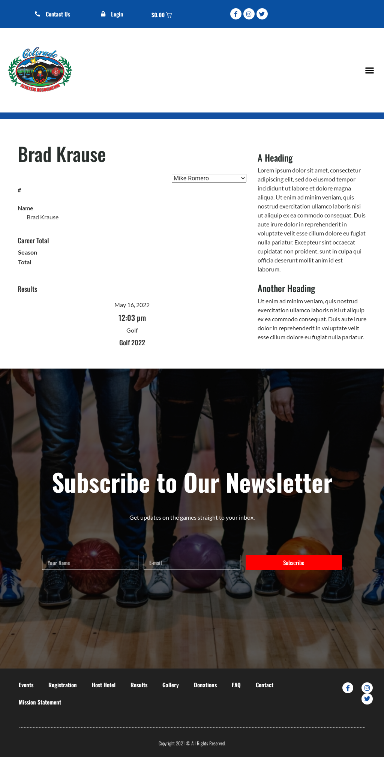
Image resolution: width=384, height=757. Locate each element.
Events (26, 685)
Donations (205, 685)
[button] (369, 70)
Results (138, 685)
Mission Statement (40, 702)
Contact (264, 685)
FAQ (236, 685)
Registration (62, 685)
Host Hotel (104, 685)
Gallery (170, 685)
